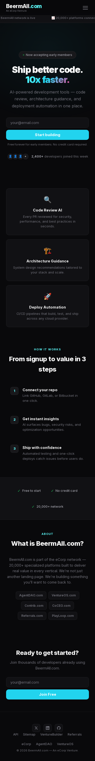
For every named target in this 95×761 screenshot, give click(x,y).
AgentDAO (44, 744)
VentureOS (65, 744)
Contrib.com (34, 605)
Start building (47, 135)
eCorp (26, 744)
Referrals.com (32, 616)
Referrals (75, 734)
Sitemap (29, 734)
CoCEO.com (61, 605)
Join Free (47, 694)
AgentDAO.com (31, 595)
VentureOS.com (64, 595)
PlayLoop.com (63, 616)
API (15, 734)
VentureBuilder (51, 734)
